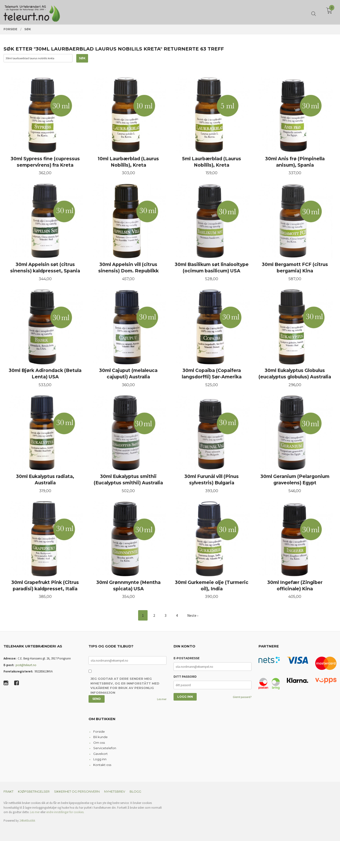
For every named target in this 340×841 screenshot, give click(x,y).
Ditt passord (185, 677)
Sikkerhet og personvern (77, 792)
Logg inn (99, 759)
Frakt (8, 792)
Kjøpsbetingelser (34, 792)
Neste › (192, 615)
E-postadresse (187, 658)
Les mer (161, 699)
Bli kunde (100, 737)
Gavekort (100, 754)
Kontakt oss (102, 765)
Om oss (99, 742)
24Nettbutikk (27, 821)
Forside (99, 731)
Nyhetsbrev (114, 792)
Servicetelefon (104, 748)
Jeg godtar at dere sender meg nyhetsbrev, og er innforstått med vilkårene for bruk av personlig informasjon (124, 686)
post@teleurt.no (26, 665)
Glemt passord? (242, 697)
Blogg (135, 792)
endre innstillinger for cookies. (65, 812)
